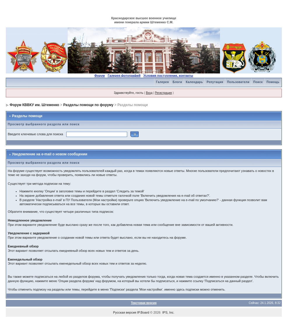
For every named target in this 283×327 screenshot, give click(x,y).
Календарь (194, 82)
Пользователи (238, 82)
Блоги (177, 82)
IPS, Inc (168, 312)
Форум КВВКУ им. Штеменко (34, 105)
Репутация (215, 82)
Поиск (258, 82)
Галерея (162, 82)
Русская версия (124, 312)
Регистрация (163, 92)
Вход (149, 92)
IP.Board (143, 312)
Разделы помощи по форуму (88, 105)
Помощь (273, 82)
